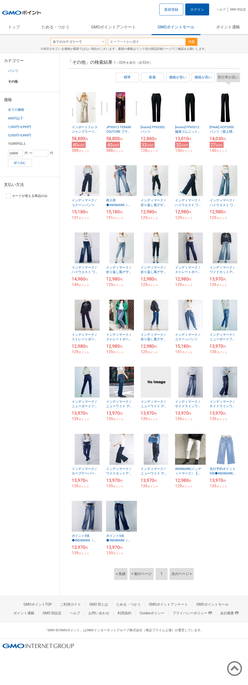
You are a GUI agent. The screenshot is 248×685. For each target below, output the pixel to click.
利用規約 (124, 613)
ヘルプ (221, 9)
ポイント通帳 (228, 27)
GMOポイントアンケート (113, 27)
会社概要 (229, 613)
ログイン (197, 9)
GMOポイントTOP (37, 604)
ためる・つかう (55, 27)
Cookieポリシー (152, 613)
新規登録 (171, 9)
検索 (191, 42)
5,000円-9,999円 (19, 135)
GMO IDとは (98, 604)
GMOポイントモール (176, 27)
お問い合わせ (98, 613)
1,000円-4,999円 (19, 127)
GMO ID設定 (238, 9)
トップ (14, 27)
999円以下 (15, 118)
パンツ (13, 71)
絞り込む (20, 163)
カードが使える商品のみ (27, 195)
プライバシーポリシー (192, 613)
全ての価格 (16, 110)
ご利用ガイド (70, 604)
